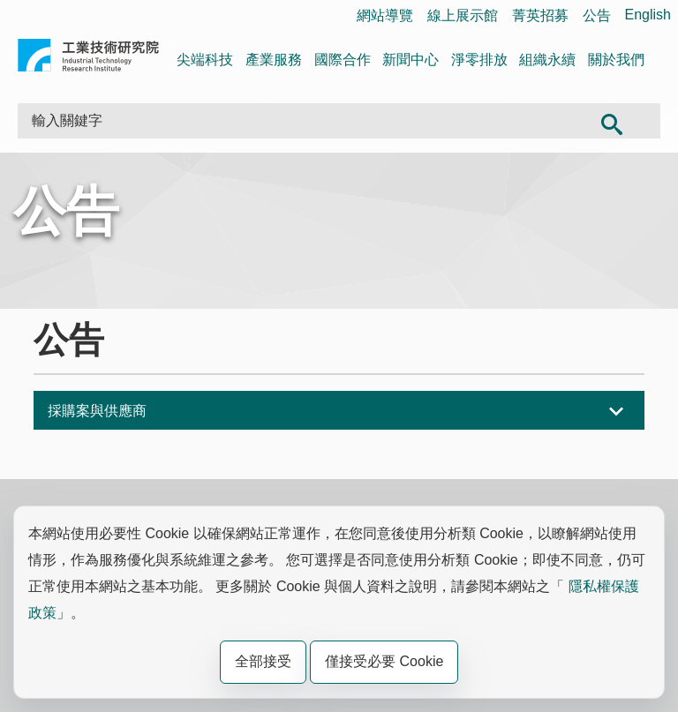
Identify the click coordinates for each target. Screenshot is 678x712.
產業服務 (273, 59)
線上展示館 (462, 15)
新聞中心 (410, 59)
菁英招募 (540, 15)
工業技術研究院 (88, 59)
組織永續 (547, 59)
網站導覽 (385, 15)
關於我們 (616, 59)
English (648, 14)
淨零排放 (479, 59)
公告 (597, 15)
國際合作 (342, 59)
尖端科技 (205, 59)
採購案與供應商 (97, 410)
